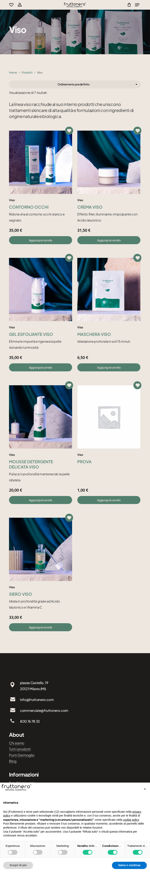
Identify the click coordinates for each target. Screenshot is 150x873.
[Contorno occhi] (40, 162)
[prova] (108, 417)
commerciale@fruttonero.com (44, 710)
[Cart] (128, 4)
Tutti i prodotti (20, 749)
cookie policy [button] (131, 819)
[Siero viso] (40, 549)
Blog (12, 761)
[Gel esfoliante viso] (40, 289)
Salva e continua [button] (129, 865)
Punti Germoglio (21, 755)
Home (13, 72)
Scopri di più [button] (18, 865)
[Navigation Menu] (137, 5)
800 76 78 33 (30, 721)
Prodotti (27, 72)
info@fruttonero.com (37, 699)
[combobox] (75, 84)
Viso (12, 200)
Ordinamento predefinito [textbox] (73, 84)
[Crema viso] (108, 162)
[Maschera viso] (108, 289)
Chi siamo (16, 743)
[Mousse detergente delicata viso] (40, 417)
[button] (40, 240)
